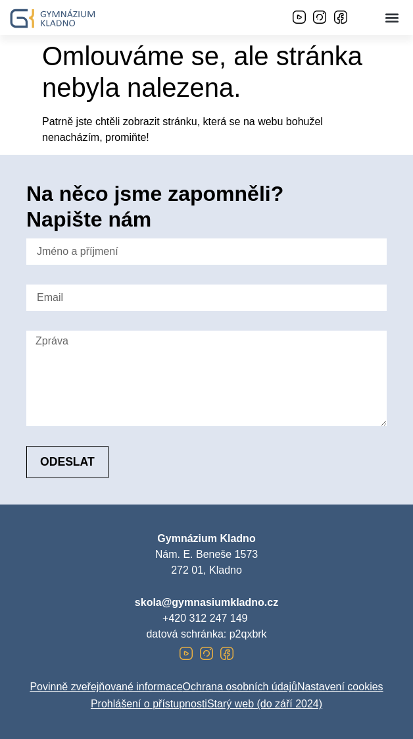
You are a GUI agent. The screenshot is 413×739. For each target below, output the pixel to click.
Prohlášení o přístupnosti (149, 703)
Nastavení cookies (340, 686)
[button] (392, 17)
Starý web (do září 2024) (264, 703)
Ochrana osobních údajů (240, 686)
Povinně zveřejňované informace (106, 686)
